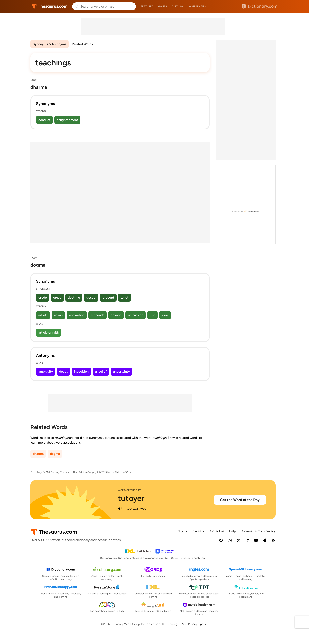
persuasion (135, 315)
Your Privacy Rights (194, 624)
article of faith (48, 332)
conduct (44, 120)
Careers (198, 531)
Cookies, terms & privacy (258, 531)
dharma (38, 454)
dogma (55, 454)
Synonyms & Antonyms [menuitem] (49, 44)
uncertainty (121, 371)
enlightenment (67, 120)
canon (58, 315)
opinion (116, 315)
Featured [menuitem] (147, 6)
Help (232, 531)
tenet (124, 297)
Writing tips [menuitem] (197, 6)
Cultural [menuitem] (178, 6)
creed (57, 297)
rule (152, 315)
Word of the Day (129, 490)
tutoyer (131, 498)
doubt (63, 371)
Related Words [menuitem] (82, 44)
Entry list (182, 531)
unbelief (101, 371)
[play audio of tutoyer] (120, 508)
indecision (81, 371)
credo (42, 297)
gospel (91, 297)
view (165, 315)
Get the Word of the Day (240, 500)
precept (108, 297)
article (43, 315)
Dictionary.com (259, 6)
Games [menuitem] (162, 6)
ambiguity (45, 371)
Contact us (216, 531)
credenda (97, 315)
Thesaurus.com (50, 6)
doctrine (74, 297)
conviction (76, 315)
